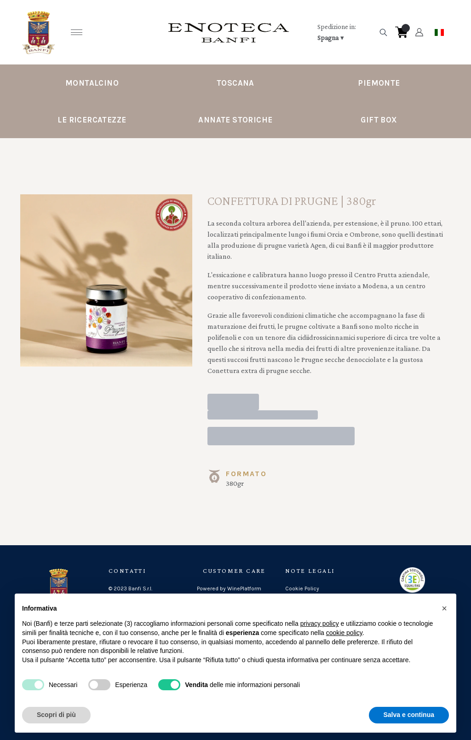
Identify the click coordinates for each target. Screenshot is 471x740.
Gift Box (379, 119)
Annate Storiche (235, 119)
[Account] (419, 32)
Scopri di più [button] (56, 714)
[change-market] (345, 32)
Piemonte (379, 82)
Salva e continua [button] (409, 714)
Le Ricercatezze (91, 119)
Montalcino (92, 82)
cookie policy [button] (344, 632)
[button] (444, 608)
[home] (229, 32)
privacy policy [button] (319, 623)
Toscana (235, 82)
